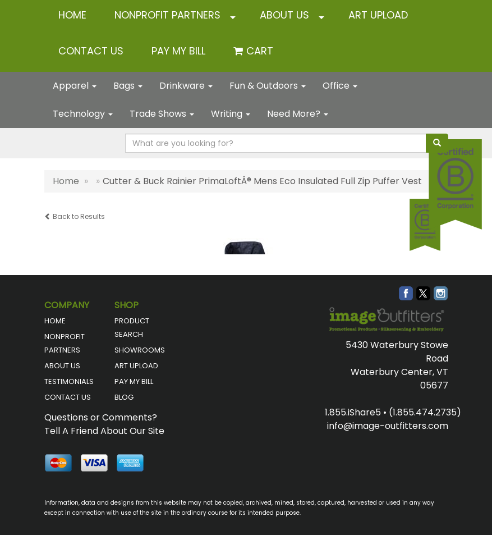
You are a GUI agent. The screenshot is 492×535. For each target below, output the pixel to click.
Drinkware (186, 85)
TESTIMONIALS (69, 381)
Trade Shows (162, 113)
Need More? (297, 113)
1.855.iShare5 (353, 412)
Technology (83, 113)
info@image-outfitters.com (387, 425)
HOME (72, 15)
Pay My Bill (178, 51)
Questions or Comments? (100, 417)
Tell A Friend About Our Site (104, 430)
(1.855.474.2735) (425, 412)
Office (340, 85)
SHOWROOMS (139, 350)
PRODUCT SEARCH (131, 327)
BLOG (124, 397)
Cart (259, 51)
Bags (127, 85)
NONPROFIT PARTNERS (167, 15)
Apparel (74, 85)
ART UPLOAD (378, 15)
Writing (230, 113)
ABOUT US (284, 15)
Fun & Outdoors (267, 85)
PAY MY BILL (133, 381)
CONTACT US (90, 51)
